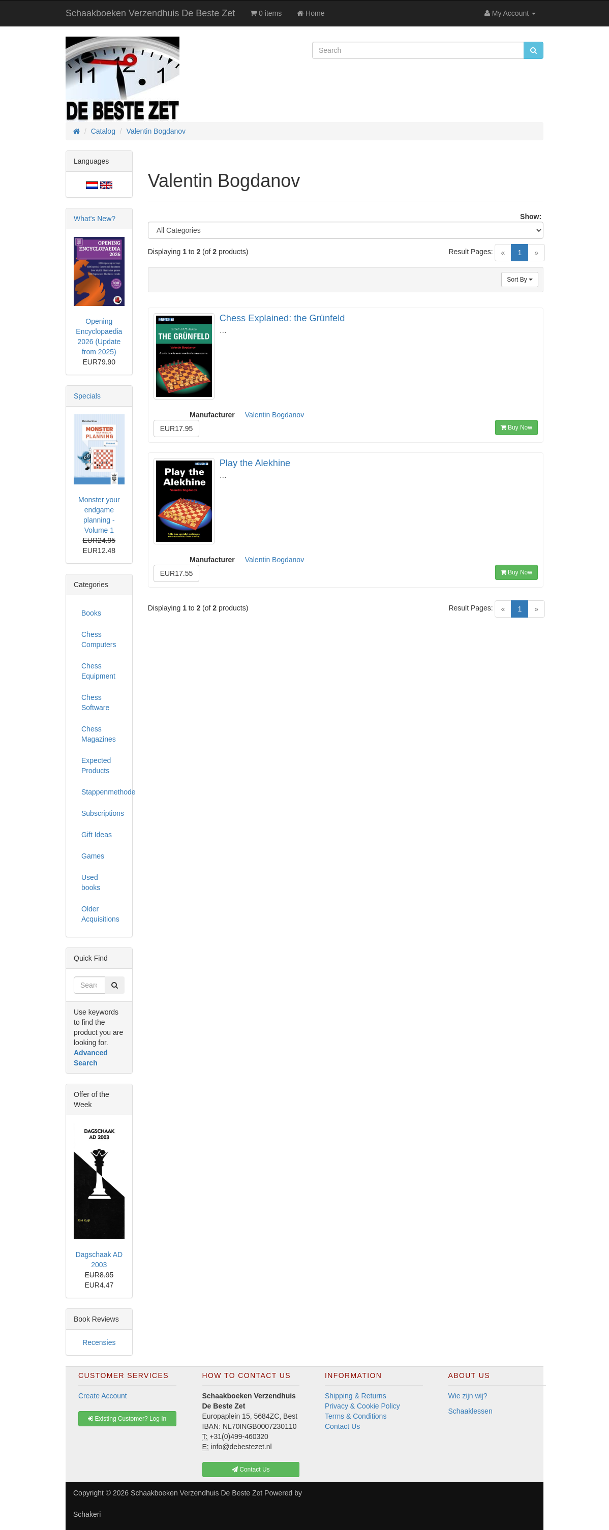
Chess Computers (98, 639)
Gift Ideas (96, 835)
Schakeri (87, 1514)
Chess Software (95, 702)
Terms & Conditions (355, 1416)
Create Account (102, 1396)
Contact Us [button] (251, 1469)
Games (92, 856)
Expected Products (96, 765)
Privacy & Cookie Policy (362, 1406)
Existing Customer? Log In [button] (127, 1418)
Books (91, 613)
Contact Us (342, 1426)
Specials (87, 396)
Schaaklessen (470, 1411)
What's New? (94, 219)
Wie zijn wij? (468, 1396)
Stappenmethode (103, 792)
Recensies (98, 1342)
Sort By (520, 279)
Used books (90, 882)
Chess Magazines (98, 734)
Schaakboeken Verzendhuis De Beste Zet (150, 13)
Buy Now (516, 427)
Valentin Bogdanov (274, 415)
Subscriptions (102, 813)
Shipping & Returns (355, 1396)
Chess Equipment (98, 671)
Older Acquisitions (100, 914)
